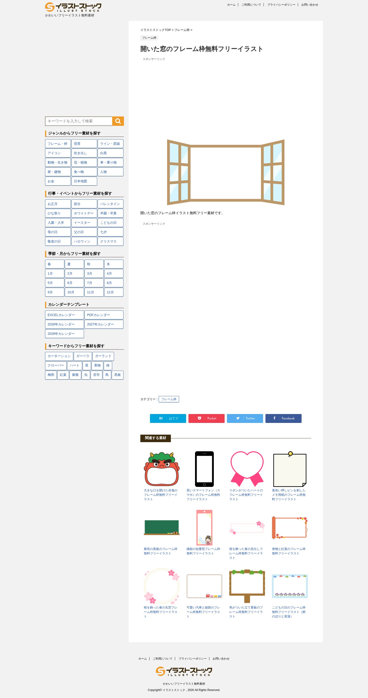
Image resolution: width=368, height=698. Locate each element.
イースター (82, 222)
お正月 (53, 204)
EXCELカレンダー (61, 315)
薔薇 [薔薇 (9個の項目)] (75, 375)
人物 (103, 172)
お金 (51, 181)
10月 (70, 292)
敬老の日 (54, 241)
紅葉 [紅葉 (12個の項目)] (63, 375)
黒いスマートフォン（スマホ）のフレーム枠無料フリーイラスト (203, 495)
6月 (70, 283)
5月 (50, 283)
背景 (77, 144)
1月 (50, 273)
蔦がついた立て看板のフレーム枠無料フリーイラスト (246, 612)
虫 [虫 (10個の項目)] (86, 375)
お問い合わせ (309, 4)
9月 (50, 292)
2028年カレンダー (61, 334)
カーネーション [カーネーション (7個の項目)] (59, 356)
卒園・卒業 (108, 213)
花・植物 (80, 162)
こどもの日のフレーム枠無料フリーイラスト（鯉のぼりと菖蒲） (289, 612)
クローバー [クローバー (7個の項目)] (56, 365)
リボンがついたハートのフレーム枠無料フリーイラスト (246, 495)
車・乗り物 (108, 162)
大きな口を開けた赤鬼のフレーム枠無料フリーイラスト (160, 495)
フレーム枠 (168, 399)
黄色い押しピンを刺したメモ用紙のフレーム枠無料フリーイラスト (289, 495)
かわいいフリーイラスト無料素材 (184, 683)
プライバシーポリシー (281, 4)
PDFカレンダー (98, 315)
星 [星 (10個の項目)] (86, 365)
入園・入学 (56, 222)
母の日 (53, 232)
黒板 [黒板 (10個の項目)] (117, 375)
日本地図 (80, 181)
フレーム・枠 (57, 144)
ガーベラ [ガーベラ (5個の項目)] (82, 356)
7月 (89, 283)
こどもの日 (108, 222)
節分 (77, 204)
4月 (109, 273)
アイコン (54, 153)
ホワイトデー (84, 213)
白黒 (103, 153)
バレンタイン (110, 204)
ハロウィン (82, 241)
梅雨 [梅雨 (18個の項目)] (51, 375)
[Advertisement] (225, 95)
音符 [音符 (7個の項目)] (96, 375)
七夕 (103, 232)
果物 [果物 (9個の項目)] (97, 365)
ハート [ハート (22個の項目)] (75, 365)
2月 (70, 273)
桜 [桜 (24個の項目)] (108, 365)
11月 (90, 292)
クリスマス (108, 241)
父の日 (79, 232)
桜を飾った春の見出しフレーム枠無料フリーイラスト (246, 553)
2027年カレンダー (100, 324)
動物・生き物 (57, 162)
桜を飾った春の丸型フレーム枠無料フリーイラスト (160, 612)
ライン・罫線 (110, 144)
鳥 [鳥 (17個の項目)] (107, 375)
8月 (109, 283)
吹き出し (80, 153)
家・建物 (54, 172)
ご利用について (251, 4)
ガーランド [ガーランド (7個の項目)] (103, 356)
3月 (89, 273)
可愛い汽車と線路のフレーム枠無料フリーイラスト (203, 612)
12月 (110, 292)
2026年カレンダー (61, 324)
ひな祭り (54, 213)
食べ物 (79, 172)
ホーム (231, 4)
